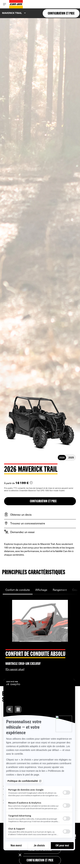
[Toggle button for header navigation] (4, 4)
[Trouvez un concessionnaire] (40, 523)
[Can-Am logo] (16, 4)
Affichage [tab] (41, 590)
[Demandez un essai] (40, 532)
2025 (71, 457)
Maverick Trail (12, 13)
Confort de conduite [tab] (17, 590)
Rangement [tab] (60, 590)
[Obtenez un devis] (40, 514)
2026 (62, 457)
